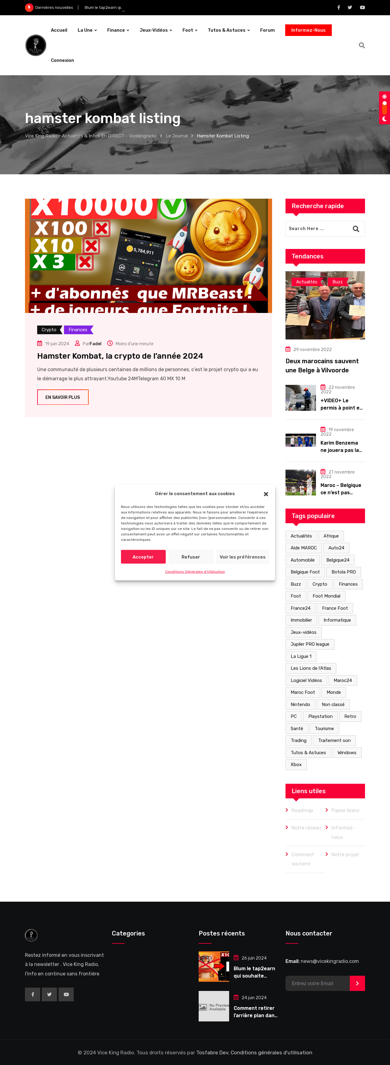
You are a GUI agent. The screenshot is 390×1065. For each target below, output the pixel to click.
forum (267, 30)
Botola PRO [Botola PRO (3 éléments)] (344, 572)
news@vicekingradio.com (330, 961)
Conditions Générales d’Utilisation (195, 572)
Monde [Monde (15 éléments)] (334, 692)
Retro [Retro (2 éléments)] (350, 716)
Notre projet (345, 854)
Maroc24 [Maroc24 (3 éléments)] (343, 680)
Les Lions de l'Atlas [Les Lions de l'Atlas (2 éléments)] (311, 668)
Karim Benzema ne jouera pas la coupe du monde (340, 450)
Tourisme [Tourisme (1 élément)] (324, 728)
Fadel (95, 343)
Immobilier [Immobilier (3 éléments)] (301, 620)
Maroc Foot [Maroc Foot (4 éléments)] (303, 692)
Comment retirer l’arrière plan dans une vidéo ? (255, 1015)
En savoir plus (62, 397)
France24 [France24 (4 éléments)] (300, 608)
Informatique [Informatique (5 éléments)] (337, 620)
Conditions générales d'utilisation (271, 1052)
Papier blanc (346, 810)
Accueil (59, 30)
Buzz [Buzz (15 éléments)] (296, 584)
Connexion (62, 60)
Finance (116, 30)
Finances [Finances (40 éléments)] (348, 584)
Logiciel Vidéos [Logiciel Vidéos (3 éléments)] (306, 680)
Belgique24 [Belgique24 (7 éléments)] (337, 560)
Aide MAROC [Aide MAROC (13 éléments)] (304, 548)
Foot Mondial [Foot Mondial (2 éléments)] (326, 596)
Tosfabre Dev (212, 1052)
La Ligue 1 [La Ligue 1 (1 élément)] (301, 656)
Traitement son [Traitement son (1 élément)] (334, 740)
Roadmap (302, 810)
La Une (85, 30)
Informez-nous (343, 832)
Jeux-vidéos (154, 30)
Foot (188, 30)
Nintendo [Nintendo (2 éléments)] (300, 704)
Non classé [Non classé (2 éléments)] (333, 704)
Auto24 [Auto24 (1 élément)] (336, 548)
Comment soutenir (303, 859)
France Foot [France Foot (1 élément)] (335, 608)
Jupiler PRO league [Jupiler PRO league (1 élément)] (310, 644)
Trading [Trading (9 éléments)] (299, 740)
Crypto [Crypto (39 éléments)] (320, 584)
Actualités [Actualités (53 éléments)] (301, 536)
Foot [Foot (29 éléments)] (296, 596)
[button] (266, 493)
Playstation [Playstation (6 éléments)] (320, 716)
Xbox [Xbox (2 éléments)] (296, 764)
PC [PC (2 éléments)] (294, 716)
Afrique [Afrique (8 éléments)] (331, 536)
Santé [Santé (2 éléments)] (297, 728)
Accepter (143, 556)
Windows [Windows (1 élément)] (347, 752)
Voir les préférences (243, 556)
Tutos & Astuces (227, 30)
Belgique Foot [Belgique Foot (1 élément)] (305, 572)
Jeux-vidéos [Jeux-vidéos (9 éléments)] (304, 632)
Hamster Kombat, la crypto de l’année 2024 (120, 356)
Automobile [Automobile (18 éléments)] (303, 560)
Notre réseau (306, 828)
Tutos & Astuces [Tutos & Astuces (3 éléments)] (308, 752)
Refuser (191, 556)
